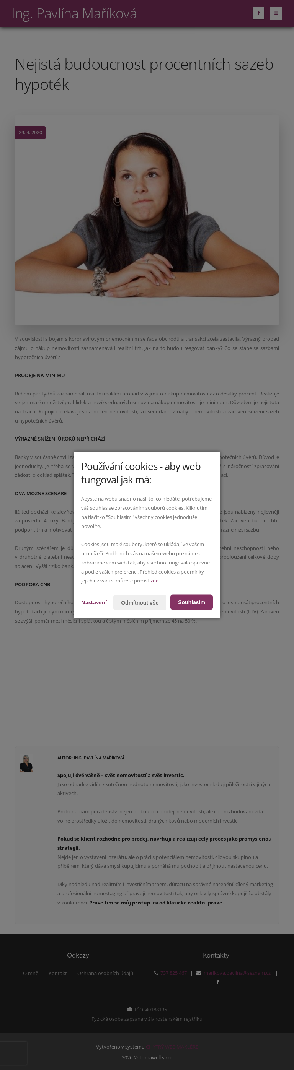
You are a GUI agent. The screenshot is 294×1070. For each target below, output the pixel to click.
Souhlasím (191, 602)
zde (154, 580)
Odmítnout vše (139, 602)
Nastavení (94, 601)
